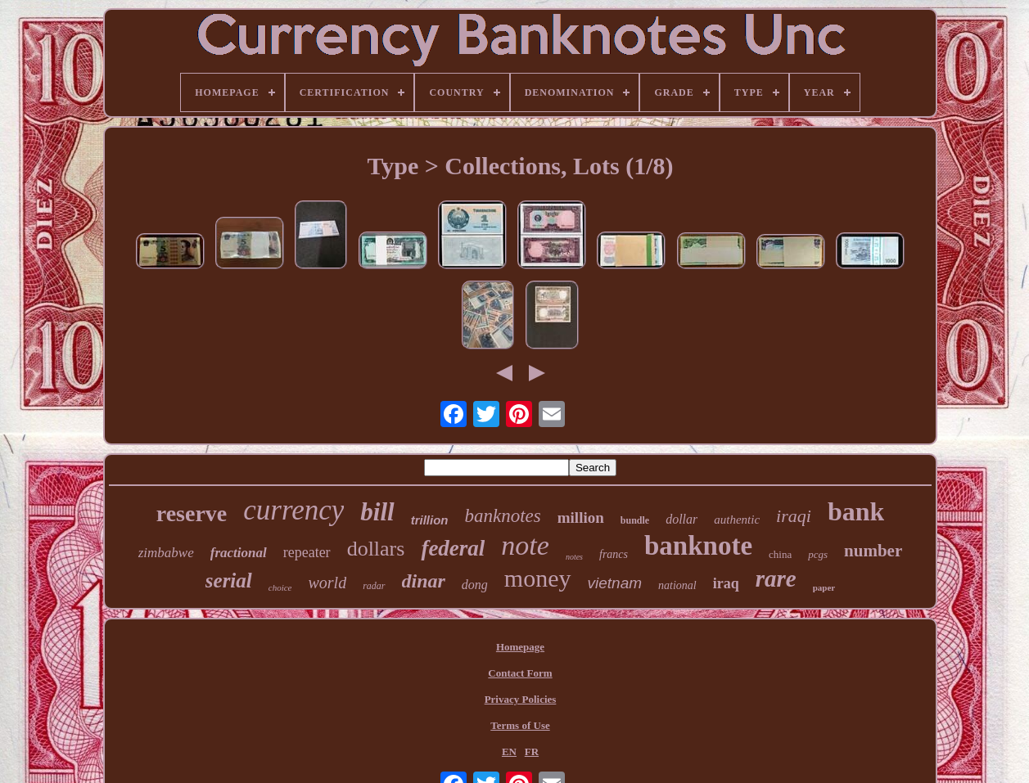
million (580, 517)
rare (776, 578)
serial (228, 580)
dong (475, 585)
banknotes (503, 516)
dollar (681, 519)
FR (532, 751)
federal (453, 548)
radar (374, 586)
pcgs (818, 554)
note (525, 545)
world (327, 583)
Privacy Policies (521, 699)
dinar (423, 581)
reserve (192, 513)
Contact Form (520, 673)
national (677, 585)
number (873, 550)
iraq (726, 583)
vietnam (615, 583)
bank (856, 511)
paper (824, 587)
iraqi (793, 516)
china (780, 554)
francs (613, 554)
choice (280, 587)
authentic (737, 519)
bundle (635, 520)
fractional (238, 552)
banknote (698, 545)
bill (377, 511)
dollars (376, 548)
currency (293, 510)
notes (574, 556)
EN (509, 751)
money (537, 578)
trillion (430, 520)
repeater (307, 552)
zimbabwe (166, 552)
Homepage (520, 647)
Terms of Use (519, 725)
